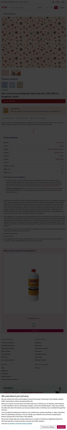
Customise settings (48, 427)
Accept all (61, 427)
